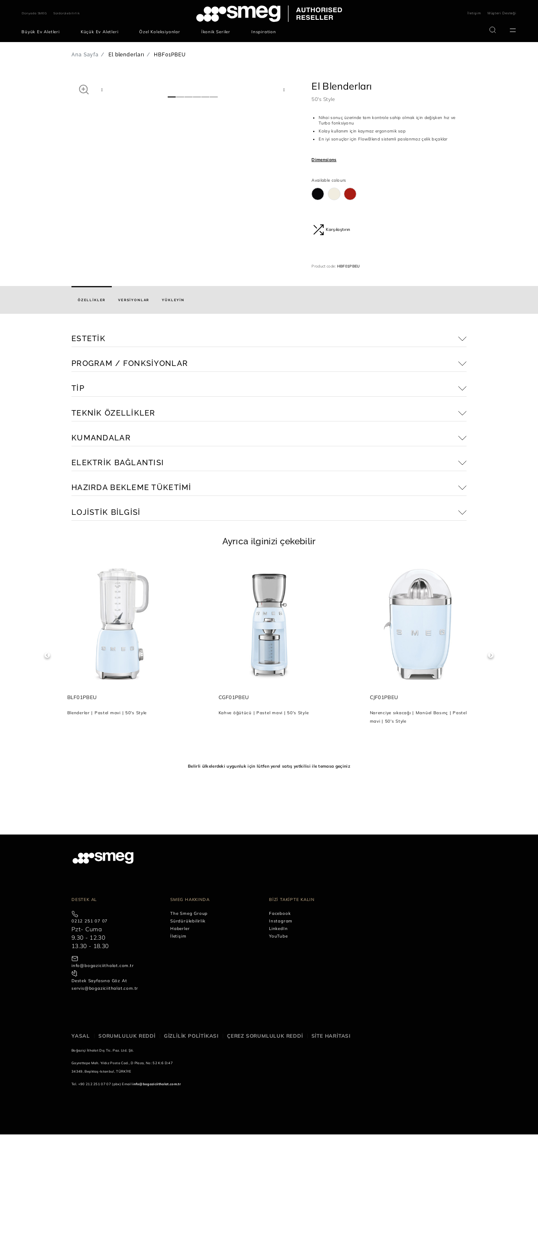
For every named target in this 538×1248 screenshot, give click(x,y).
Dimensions (323, 159)
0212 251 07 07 (89, 1035)
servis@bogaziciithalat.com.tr (104, 1102)
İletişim (474, 13)
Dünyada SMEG (34, 13)
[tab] (91, 414)
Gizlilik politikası (191, 1150)
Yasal (80, 1150)
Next (490, 769)
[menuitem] (42, 32)
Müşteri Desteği (502, 13)
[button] (84, 89)
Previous (47, 769)
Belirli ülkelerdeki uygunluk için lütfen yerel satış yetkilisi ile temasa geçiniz (269, 879)
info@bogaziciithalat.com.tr (102, 1079)
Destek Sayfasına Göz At (99, 1094)
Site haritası (331, 1150)
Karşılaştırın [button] (331, 229)
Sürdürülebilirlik (66, 13)
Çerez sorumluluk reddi (265, 1150)
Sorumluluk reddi (127, 1150)
